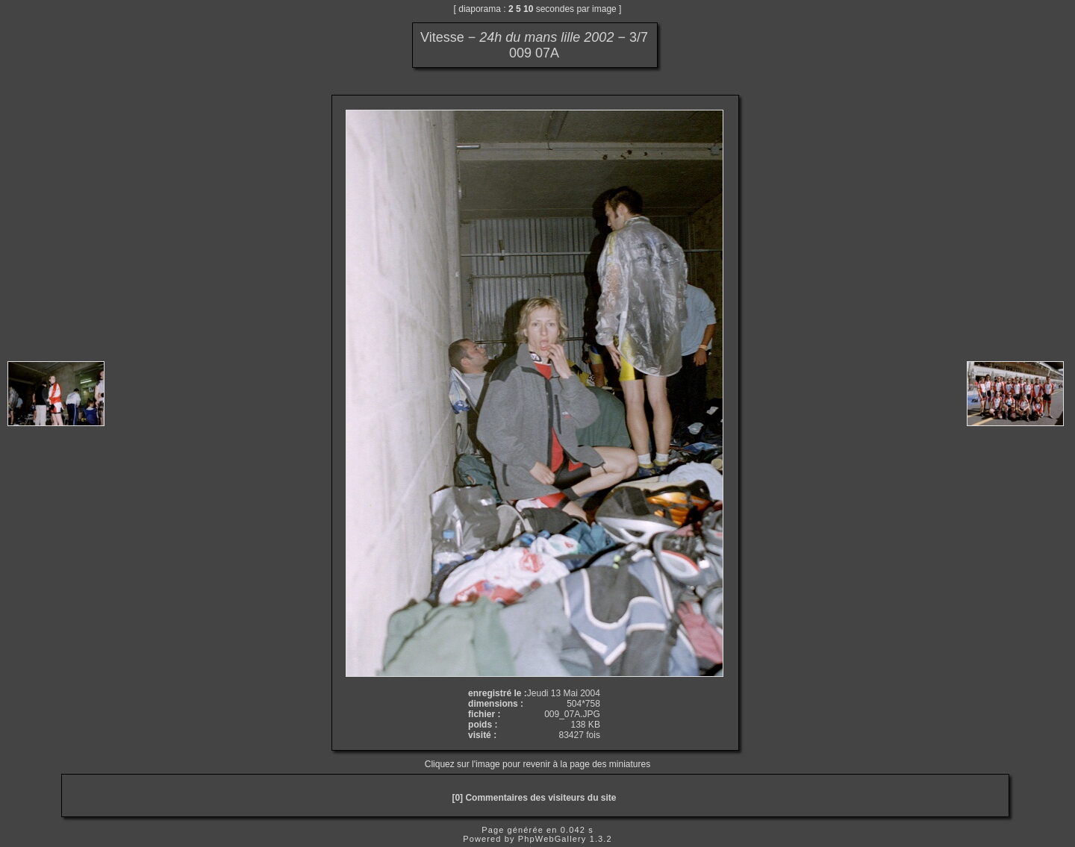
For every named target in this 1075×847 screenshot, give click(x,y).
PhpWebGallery (552, 838)
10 (528, 9)
